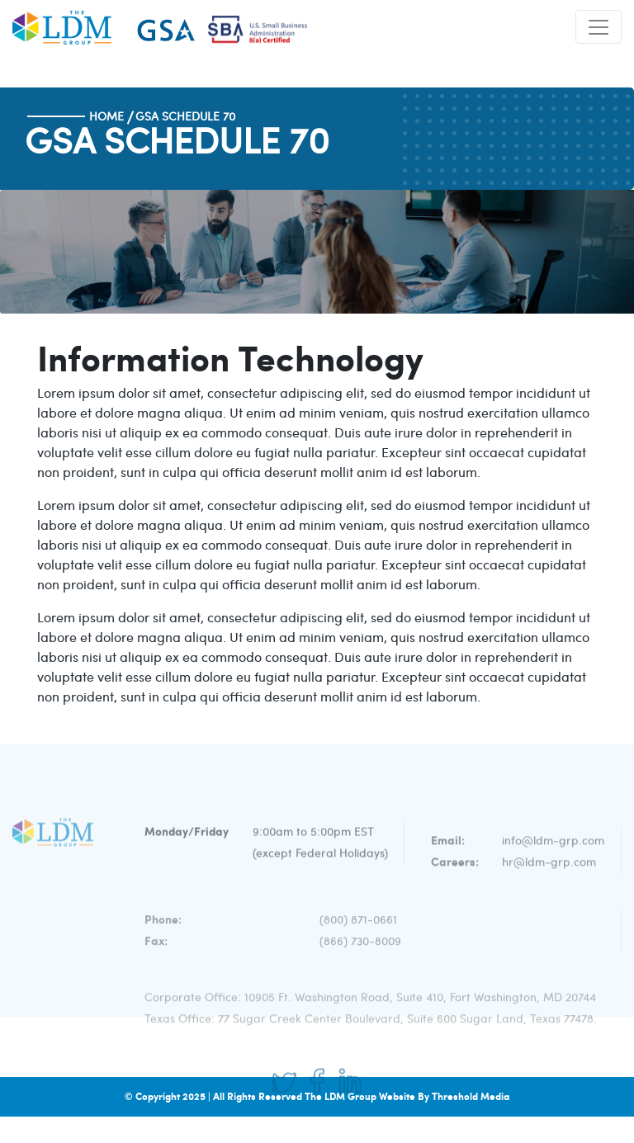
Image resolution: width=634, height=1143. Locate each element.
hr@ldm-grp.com (549, 877)
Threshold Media (470, 1096)
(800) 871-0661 (358, 933)
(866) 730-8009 (360, 954)
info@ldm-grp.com (553, 855)
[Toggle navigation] (598, 27)
